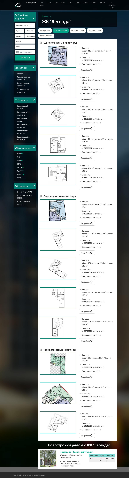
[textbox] (26, 25)
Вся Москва (46, 16)
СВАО (19, 167)
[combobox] (25, 25)
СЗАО (19, 171)
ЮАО (19, 164)
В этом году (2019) (24, 192)
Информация (45, 30)
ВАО (19, 153)
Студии (20, 73)
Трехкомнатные (46, 35)
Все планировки (60, 30)
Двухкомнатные (94, 30)
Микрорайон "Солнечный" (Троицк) (76, 452)
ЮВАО (19, 174)
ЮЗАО (19, 178)
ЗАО (18, 157)
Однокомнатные (77, 30)
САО (19, 160)
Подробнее (86, 70)
